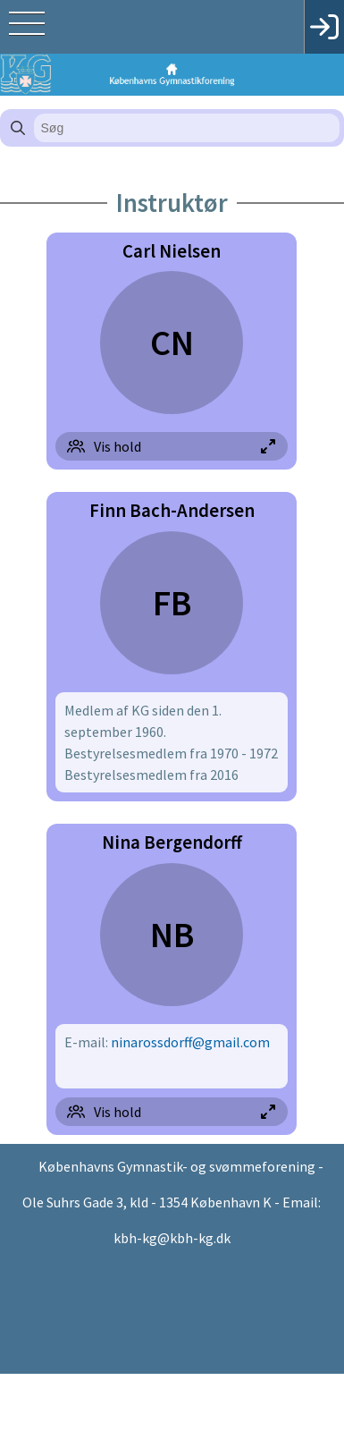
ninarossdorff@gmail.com (190, 1042)
